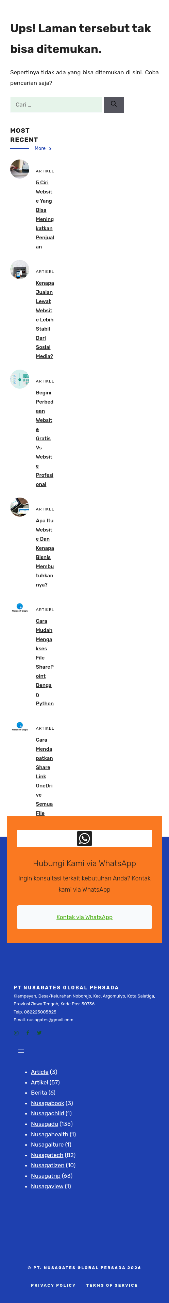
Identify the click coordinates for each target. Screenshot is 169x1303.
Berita (39, 1092)
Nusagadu (44, 1123)
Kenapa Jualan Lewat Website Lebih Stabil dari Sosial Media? (45, 319)
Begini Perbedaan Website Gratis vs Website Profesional (45, 438)
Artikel (39, 1082)
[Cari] (114, 105)
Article (40, 1071)
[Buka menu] (21, 1051)
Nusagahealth (49, 1134)
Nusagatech (47, 1155)
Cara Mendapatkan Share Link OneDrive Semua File (44, 776)
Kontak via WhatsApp (84, 917)
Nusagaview (47, 1186)
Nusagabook (47, 1103)
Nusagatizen (48, 1165)
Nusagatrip (46, 1175)
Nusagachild (47, 1113)
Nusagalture (47, 1144)
